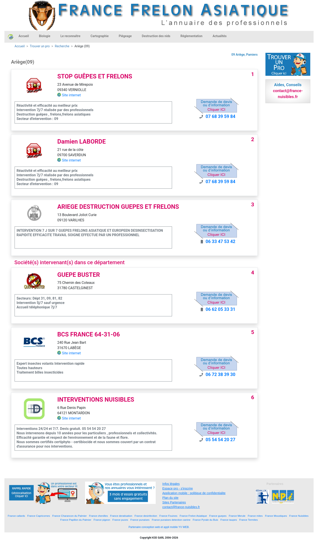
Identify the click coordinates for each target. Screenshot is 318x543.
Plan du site (170, 497)
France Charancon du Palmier (69, 515)
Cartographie (100, 36)
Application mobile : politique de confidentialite (193, 493)
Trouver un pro (40, 46)
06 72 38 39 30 (220, 374)
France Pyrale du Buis (205, 519)
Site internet (71, 95)
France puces (120, 519)
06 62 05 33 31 (220, 309)
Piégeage (125, 36)
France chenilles (98, 515)
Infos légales (171, 484)
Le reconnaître (70, 36)
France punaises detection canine (171, 519)
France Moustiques (276, 515)
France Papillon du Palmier (75, 519)
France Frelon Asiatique (193, 515)
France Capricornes (38, 515)
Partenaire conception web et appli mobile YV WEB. (159, 527)
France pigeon (102, 519)
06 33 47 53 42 (220, 241)
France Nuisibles (299, 515)
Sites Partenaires (174, 502)
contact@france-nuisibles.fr (181, 507)
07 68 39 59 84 (220, 116)
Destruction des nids (156, 36)
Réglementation (191, 36)
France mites (255, 515)
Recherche (62, 46)
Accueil (24, 36)
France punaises (139, 519)
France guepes (218, 515)
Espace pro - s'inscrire (177, 488)
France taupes (228, 519)
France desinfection (145, 515)
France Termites (248, 519)
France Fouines (168, 515)
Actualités (220, 36)
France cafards (16, 515)
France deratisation (121, 515)
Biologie (44, 36)
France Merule (237, 515)
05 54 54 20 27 (220, 439)
